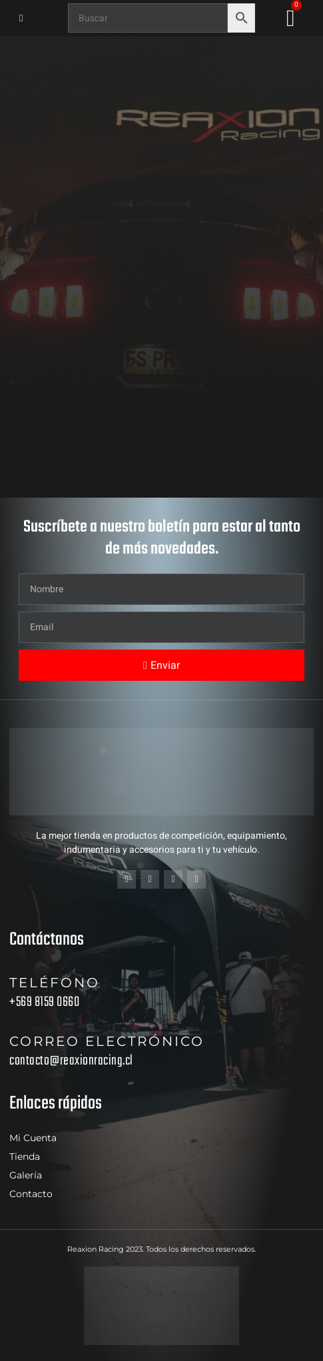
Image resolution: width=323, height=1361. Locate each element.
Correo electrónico (106, 1041)
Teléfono (54, 983)
